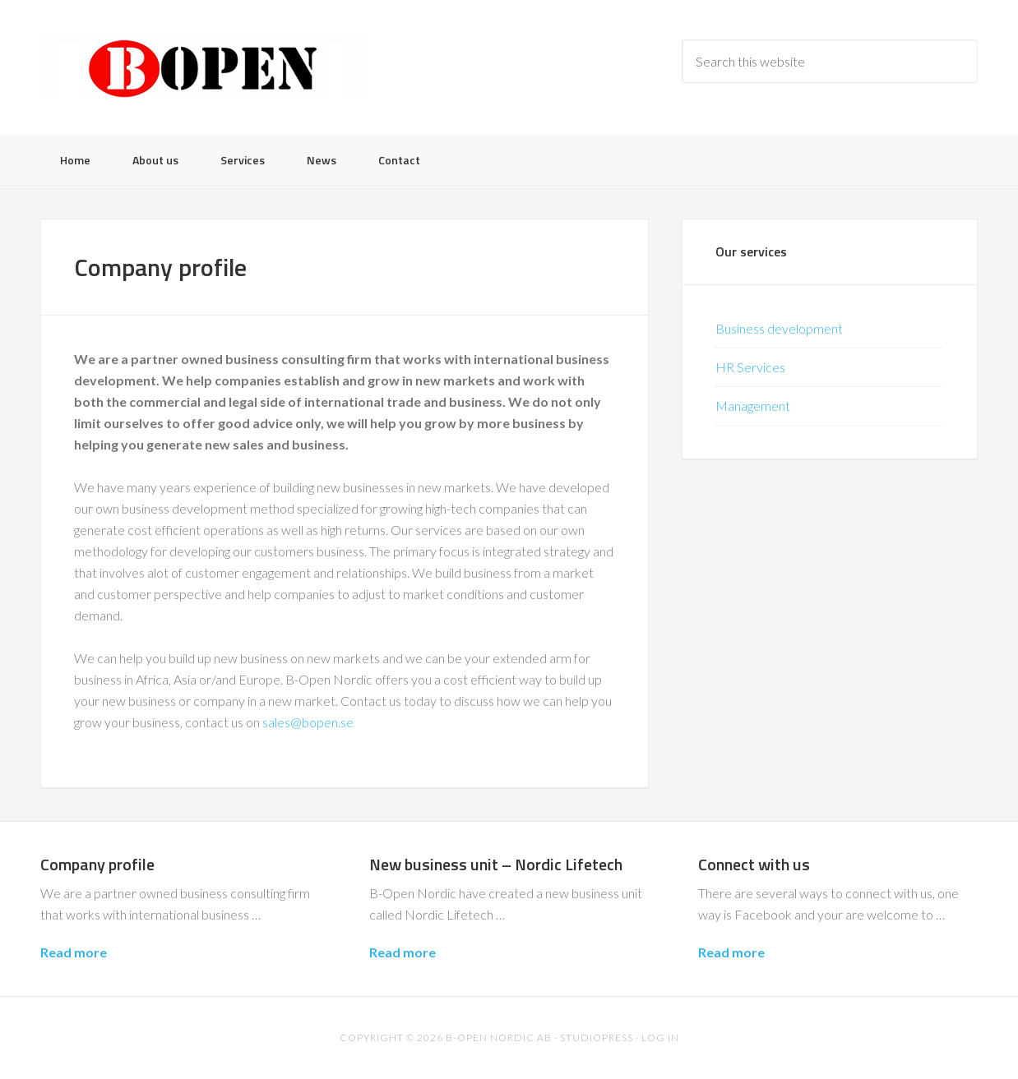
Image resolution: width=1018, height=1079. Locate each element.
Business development (779, 328)
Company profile (97, 864)
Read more (73, 952)
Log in (660, 1037)
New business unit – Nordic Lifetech (495, 864)
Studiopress (596, 1037)
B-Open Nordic (204, 66)
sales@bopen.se (308, 722)
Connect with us (754, 864)
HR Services (750, 367)
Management (752, 405)
